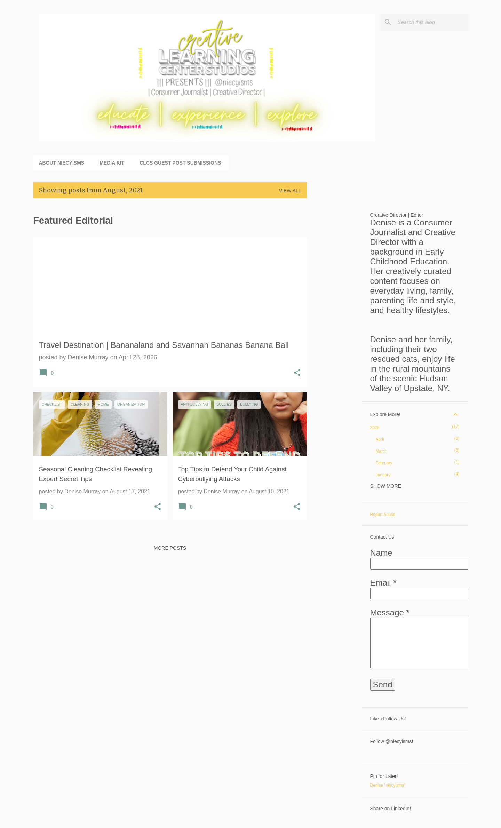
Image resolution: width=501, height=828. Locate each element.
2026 (375, 427)
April (380, 439)
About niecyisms (62, 163)
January (383, 474)
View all (290, 190)
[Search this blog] (431, 22)
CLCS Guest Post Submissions (180, 163)
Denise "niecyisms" (388, 785)
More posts (170, 548)
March (381, 451)
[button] (297, 373)
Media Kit (112, 163)
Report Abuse (383, 514)
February (384, 463)
